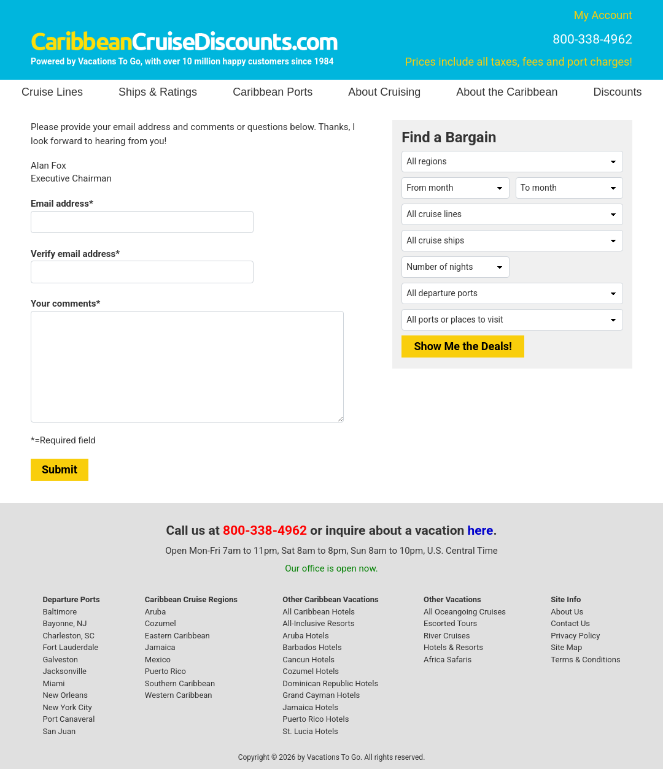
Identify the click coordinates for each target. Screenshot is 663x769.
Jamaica (160, 647)
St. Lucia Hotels (310, 731)
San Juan (59, 731)
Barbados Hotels (311, 647)
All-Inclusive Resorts (318, 623)
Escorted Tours (450, 623)
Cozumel (160, 623)
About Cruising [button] (384, 92)
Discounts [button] (617, 92)
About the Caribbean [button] (506, 92)
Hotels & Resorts (453, 647)
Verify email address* (75, 253)
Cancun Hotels (308, 659)
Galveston (60, 659)
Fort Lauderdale (70, 647)
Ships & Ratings (157, 92)
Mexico (158, 659)
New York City (66, 707)
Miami (53, 683)
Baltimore (59, 611)
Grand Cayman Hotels (321, 695)
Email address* (62, 203)
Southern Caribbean (180, 683)
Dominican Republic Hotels (330, 683)
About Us (567, 611)
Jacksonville (64, 671)
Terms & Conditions (585, 659)
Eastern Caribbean (177, 635)
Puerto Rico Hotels (315, 719)
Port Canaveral (68, 719)
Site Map (566, 647)
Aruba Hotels (305, 635)
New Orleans (65, 695)
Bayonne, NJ (64, 623)
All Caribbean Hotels (318, 611)
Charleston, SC (68, 635)
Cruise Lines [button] (52, 92)
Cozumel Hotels (310, 671)
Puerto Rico (165, 671)
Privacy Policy (575, 635)
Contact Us (570, 623)
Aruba (155, 611)
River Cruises (447, 635)
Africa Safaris (447, 659)
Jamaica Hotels (310, 707)
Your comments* (65, 303)
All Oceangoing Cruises (465, 611)
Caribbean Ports (272, 92)
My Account (603, 15)
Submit (59, 469)
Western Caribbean (178, 695)
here (481, 530)
